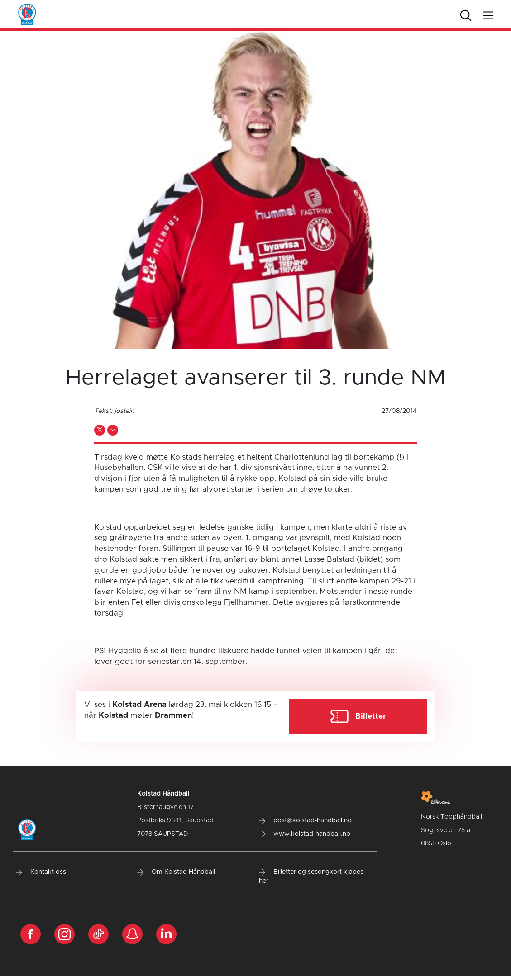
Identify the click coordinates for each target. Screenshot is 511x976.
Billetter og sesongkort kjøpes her (311, 876)
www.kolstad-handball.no (304, 834)
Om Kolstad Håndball (176, 872)
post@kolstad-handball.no (305, 820)
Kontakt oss (41, 872)
